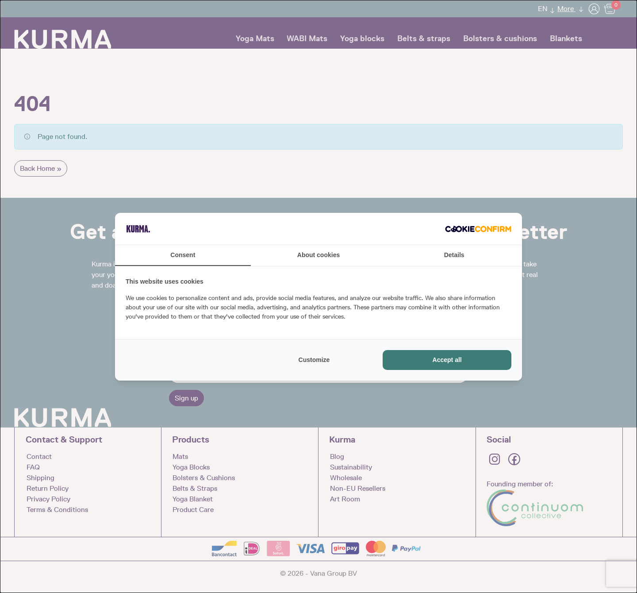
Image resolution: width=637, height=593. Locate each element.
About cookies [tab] (318, 254)
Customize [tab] (314, 359)
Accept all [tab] (447, 359)
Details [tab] (454, 254)
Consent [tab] (182, 254)
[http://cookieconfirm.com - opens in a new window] (478, 228)
